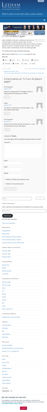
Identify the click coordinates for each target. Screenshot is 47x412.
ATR (3, 291)
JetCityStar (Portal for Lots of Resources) (12, 348)
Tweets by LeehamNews (8, 223)
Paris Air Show (35, 68)
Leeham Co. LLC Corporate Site (10, 351)
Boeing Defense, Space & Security (11, 317)
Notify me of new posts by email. (15, 184)
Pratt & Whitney (6, 334)
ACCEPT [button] (23, 408)
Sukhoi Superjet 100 (7, 309)
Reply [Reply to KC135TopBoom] (7, 97)
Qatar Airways (42, 68)
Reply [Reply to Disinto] (7, 113)
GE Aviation (5, 374)
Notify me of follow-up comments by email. (17, 179)
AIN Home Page (6, 254)
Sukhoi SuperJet (6, 383)
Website (6, 173)
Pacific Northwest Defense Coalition (11, 239)
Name (6, 160)
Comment (7, 142)
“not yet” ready (22, 54)
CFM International (6, 325)
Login (40, 1)
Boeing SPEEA (5, 234)
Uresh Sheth (5, 274)
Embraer (4, 300)
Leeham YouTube (6, 377)
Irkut (3, 303)
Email (6, 167)
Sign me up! (7, 215)
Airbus (9, 68)
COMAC (4, 297)
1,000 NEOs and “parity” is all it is (11, 71)
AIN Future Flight (6, 251)
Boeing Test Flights (7, 345)
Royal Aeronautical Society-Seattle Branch (13, 242)
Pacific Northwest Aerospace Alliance (11, 236)
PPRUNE (4, 268)
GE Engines (5, 328)
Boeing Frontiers (6, 257)
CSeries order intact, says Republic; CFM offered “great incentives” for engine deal (24, 73)
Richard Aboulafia (6, 271)
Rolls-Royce (5, 337)
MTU (3, 331)
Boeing (4, 294)
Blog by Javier (5, 265)
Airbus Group (5, 362)
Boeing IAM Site (6, 231)
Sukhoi (4, 306)
